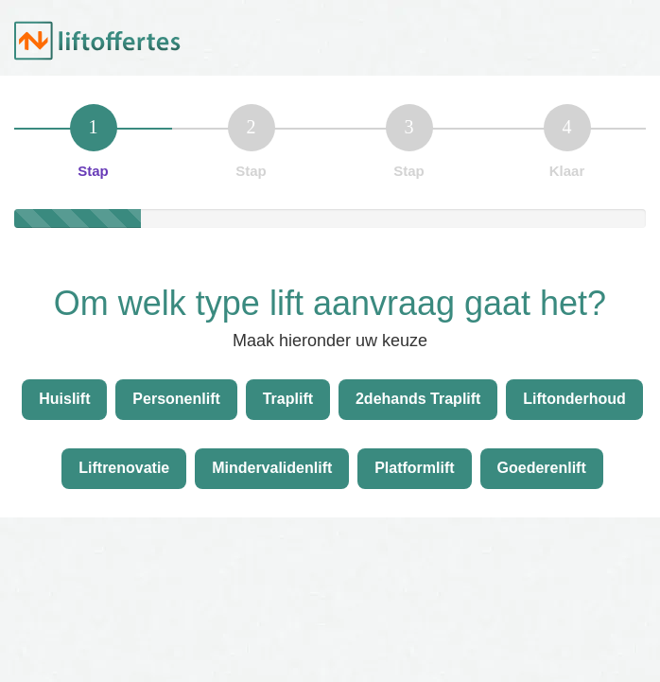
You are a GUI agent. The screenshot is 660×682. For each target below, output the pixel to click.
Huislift (64, 399)
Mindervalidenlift (272, 468)
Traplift (288, 399)
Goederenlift (541, 468)
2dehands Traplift (418, 399)
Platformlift (414, 468)
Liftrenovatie (123, 468)
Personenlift (175, 399)
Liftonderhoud (574, 399)
